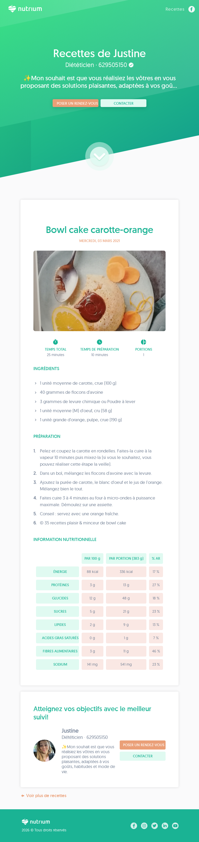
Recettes (175, 9)
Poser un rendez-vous (77, 103)
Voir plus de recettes (43, 795)
